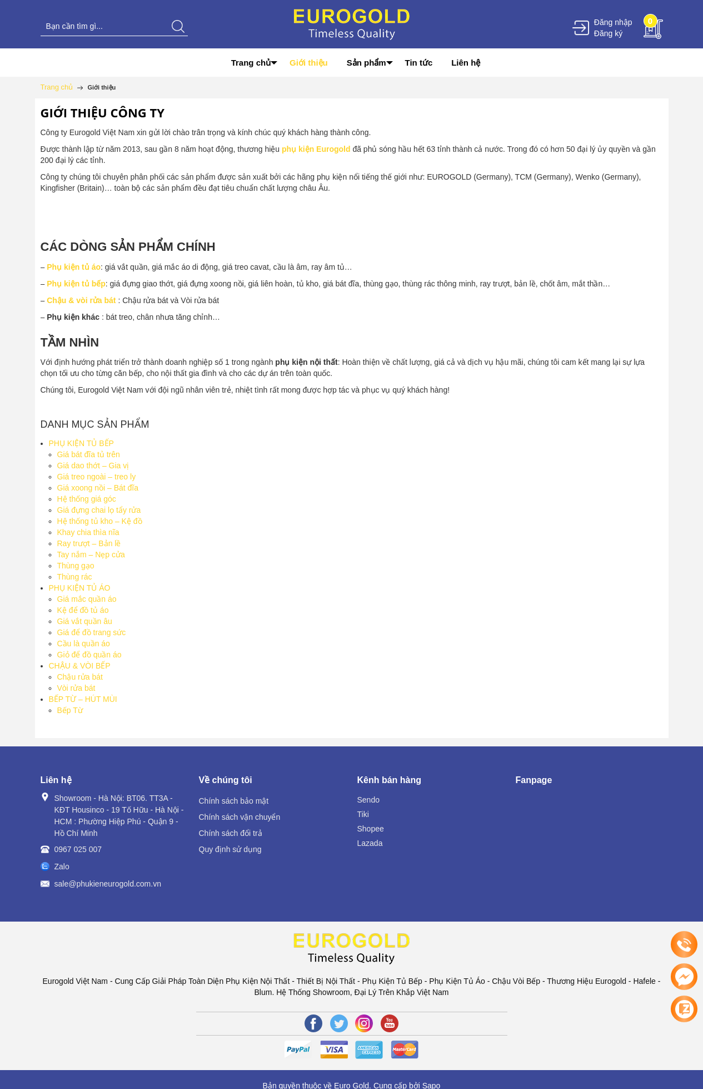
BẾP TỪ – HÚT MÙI (83, 699)
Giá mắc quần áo (87, 599)
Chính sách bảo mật (234, 800)
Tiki (363, 814)
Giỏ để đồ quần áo (89, 654)
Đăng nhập (613, 22)
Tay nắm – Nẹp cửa (91, 554)
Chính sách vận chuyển (240, 817)
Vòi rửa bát (76, 688)
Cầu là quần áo (83, 643)
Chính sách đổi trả (230, 833)
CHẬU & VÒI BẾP (80, 665)
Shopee (370, 828)
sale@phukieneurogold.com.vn (107, 883)
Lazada (370, 843)
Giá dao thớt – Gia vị (93, 465)
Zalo (61, 866)
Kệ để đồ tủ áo (83, 610)
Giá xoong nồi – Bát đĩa (98, 487)
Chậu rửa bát (80, 676)
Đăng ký (608, 33)
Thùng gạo (75, 565)
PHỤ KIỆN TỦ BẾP (81, 443)
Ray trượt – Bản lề (89, 543)
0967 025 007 (78, 849)
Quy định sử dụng (230, 849)
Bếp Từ (70, 710)
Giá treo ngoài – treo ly (96, 476)
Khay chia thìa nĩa (88, 532)
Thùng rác (74, 576)
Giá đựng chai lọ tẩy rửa (99, 510)
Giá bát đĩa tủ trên (88, 454)
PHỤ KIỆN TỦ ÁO (80, 587)
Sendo (368, 799)
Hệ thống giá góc (86, 498)
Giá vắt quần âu (84, 621)
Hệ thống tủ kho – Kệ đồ (99, 521)
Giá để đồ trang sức (91, 632)
